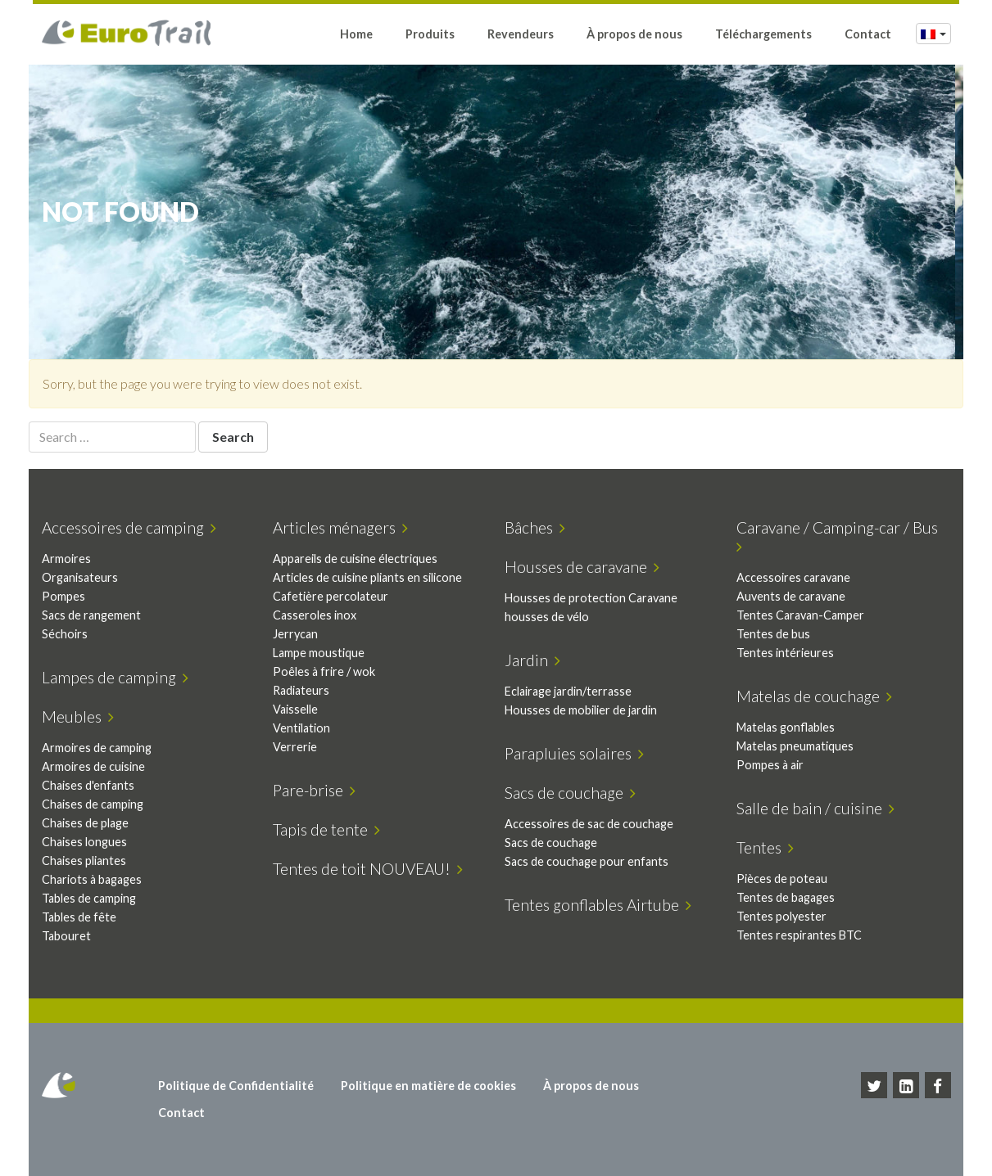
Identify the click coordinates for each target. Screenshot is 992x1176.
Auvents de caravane (794, 596)
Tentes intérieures (788, 653)
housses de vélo (551, 617)
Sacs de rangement (94, 615)
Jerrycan (299, 634)
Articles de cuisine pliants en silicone (371, 577)
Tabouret (69, 936)
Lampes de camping (118, 677)
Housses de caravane (586, 566)
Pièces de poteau (785, 878)
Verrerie (299, 747)
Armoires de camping (100, 748)
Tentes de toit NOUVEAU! (372, 868)
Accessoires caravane (797, 577)
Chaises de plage (88, 823)
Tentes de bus (776, 634)
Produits (430, 35)
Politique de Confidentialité (238, 1086)
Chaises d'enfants (91, 785)
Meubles (81, 716)
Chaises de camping (96, 804)
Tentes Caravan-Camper (803, 615)
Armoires (69, 558)
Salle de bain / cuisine (819, 808)
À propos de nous (634, 35)
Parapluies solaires (578, 753)
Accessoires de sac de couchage (593, 824)
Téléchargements (763, 35)
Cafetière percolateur (334, 596)
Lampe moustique (323, 653)
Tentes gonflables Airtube (602, 904)
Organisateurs (83, 577)
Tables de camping (92, 898)
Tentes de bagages (789, 897)
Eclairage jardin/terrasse (572, 691)
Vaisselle (299, 709)
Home (356, 35)
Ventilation (305, 728)
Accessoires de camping (132, 527)
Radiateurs (305, 690)
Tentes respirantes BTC (802, 935)
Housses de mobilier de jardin (585, 710)
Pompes (66, 596)
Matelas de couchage (817, 696)
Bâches (539, 527)
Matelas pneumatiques (798, 746)
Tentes (768, 847)
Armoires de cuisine (96, 766)
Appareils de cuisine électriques (359, 558)
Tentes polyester (785, 916)
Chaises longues (87, 842)
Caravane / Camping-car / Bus (840, 537)
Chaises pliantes (87, 860)
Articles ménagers (344, 527)
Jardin (536, 660)
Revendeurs (520, 35)
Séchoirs (68, 634)
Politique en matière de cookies (431, 1086)
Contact (868, 35)
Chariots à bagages (95, 879)
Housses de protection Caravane (595, 598)
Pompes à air (773, 765)
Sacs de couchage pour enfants (591, 861)
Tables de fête (82, 917)
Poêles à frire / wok (328, 671)
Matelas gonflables (789, 727)
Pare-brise (318, 790)
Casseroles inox (318, 615)
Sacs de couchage (574, 792)
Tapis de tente (330, 829)
